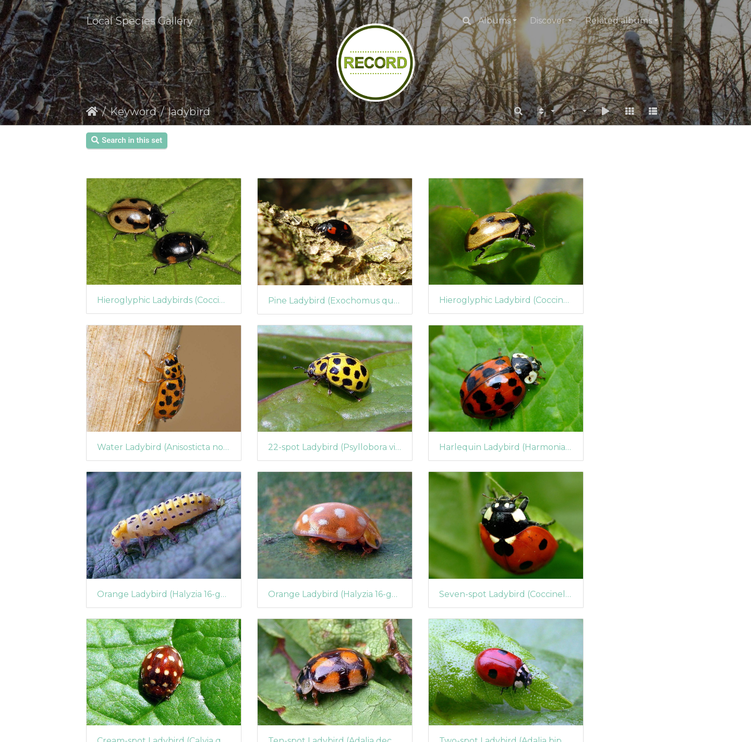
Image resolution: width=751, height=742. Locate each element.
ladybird (189, 111)
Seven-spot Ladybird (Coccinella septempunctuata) (152, 548)
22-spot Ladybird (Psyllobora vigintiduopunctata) (152, 416)
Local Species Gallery (139, 21)
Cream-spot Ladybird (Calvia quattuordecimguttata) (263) (301, 548)
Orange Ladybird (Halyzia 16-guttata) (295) (449, 416)
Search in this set (126, 140)
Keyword (133, 111)
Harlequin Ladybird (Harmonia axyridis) (301, 416)
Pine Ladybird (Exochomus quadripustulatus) (301, 285)
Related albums (618, 21)
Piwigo (397, 720)
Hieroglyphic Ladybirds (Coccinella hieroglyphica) (152, 284)
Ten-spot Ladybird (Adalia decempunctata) (449, 548)
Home (92, 111)
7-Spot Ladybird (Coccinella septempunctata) (152, 679)
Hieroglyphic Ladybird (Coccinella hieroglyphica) (449, 284)
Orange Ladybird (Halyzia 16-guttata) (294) (598, 416)
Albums (494, 21)
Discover (547, 21)
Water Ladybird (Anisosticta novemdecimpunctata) (598, 284)
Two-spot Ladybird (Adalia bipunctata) (598, 548)
